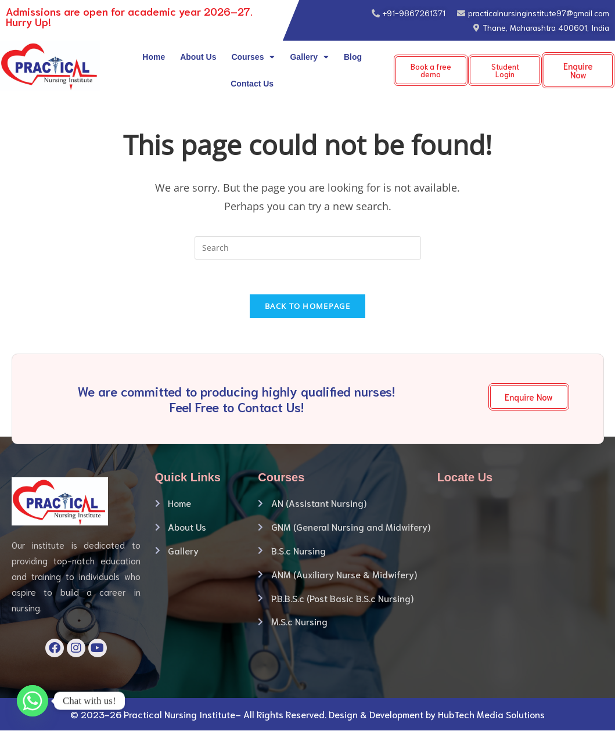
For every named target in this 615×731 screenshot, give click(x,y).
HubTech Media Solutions (491, 714)
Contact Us (252, 83)
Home (153, 57)
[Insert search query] (308, 248)
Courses (253, 57)
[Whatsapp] (32, 700)
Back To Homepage (307, 306)
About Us (198, 57)
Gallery (309, 57)
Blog (353, 57)
